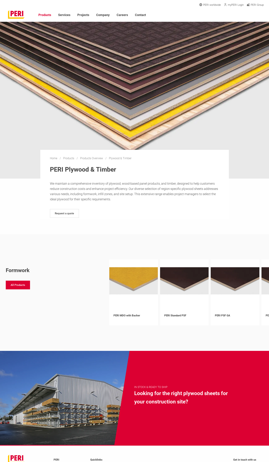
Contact (140, 15)
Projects (83, 15)
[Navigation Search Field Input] (243, 15)
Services (64, 15)
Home (54, 158)
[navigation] (64, 213)
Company (103, 15)
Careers (122, 15)
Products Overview (92, 158)
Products (69, 158)
